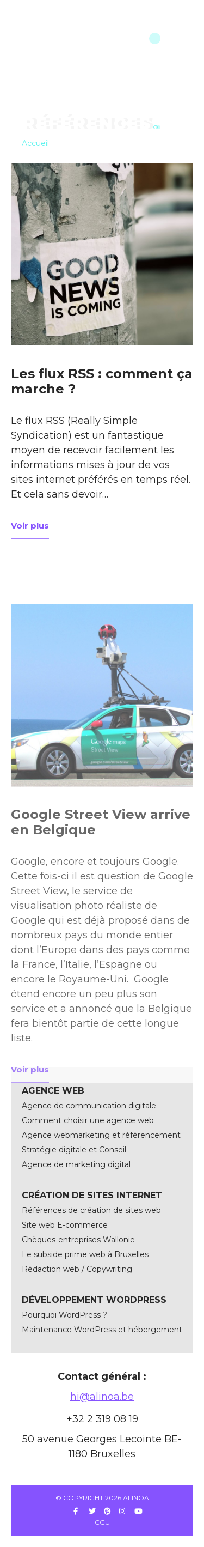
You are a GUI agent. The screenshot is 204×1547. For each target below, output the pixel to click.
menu (168, 38)
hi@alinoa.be (102, 1397)
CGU (102, 1522)
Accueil (35, 143)
